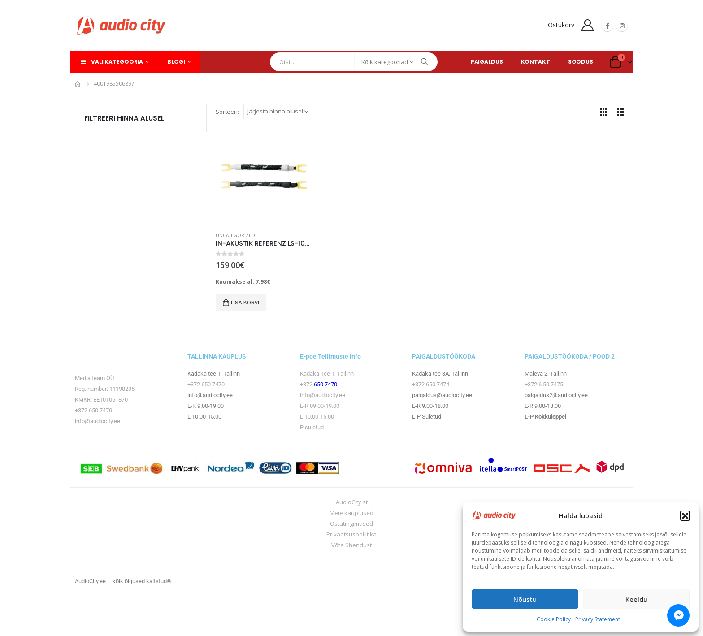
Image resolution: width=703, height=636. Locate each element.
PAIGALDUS (487, 61)
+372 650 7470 (93, 410)
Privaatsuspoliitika (351, 534)
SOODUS (580, 61)
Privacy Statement (597, 619)
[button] (685, 515)
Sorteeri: (227, 112)
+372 (307, 384)
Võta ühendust (351, 545)
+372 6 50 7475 (544, 384)
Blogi (176, 61)
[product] (264, 176)
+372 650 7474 (430, 384)
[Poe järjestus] (279, 111)
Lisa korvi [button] (245, 302)
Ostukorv (561, 25)
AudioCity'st (352, 502)
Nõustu (525, 599)
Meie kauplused (351, 513)
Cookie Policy (554, 619)
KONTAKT (535, 61)
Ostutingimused (351, 523)
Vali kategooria (111, 61)
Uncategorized (235, 235)
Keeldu (636, 599)
